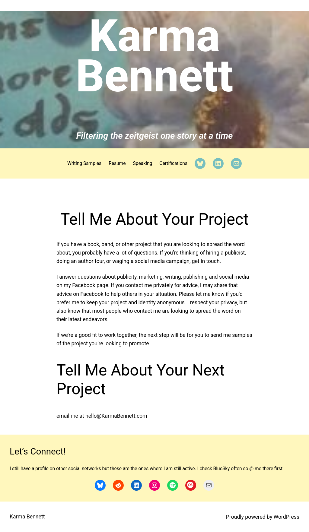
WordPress (286, 517)
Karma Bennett (154, 56)
